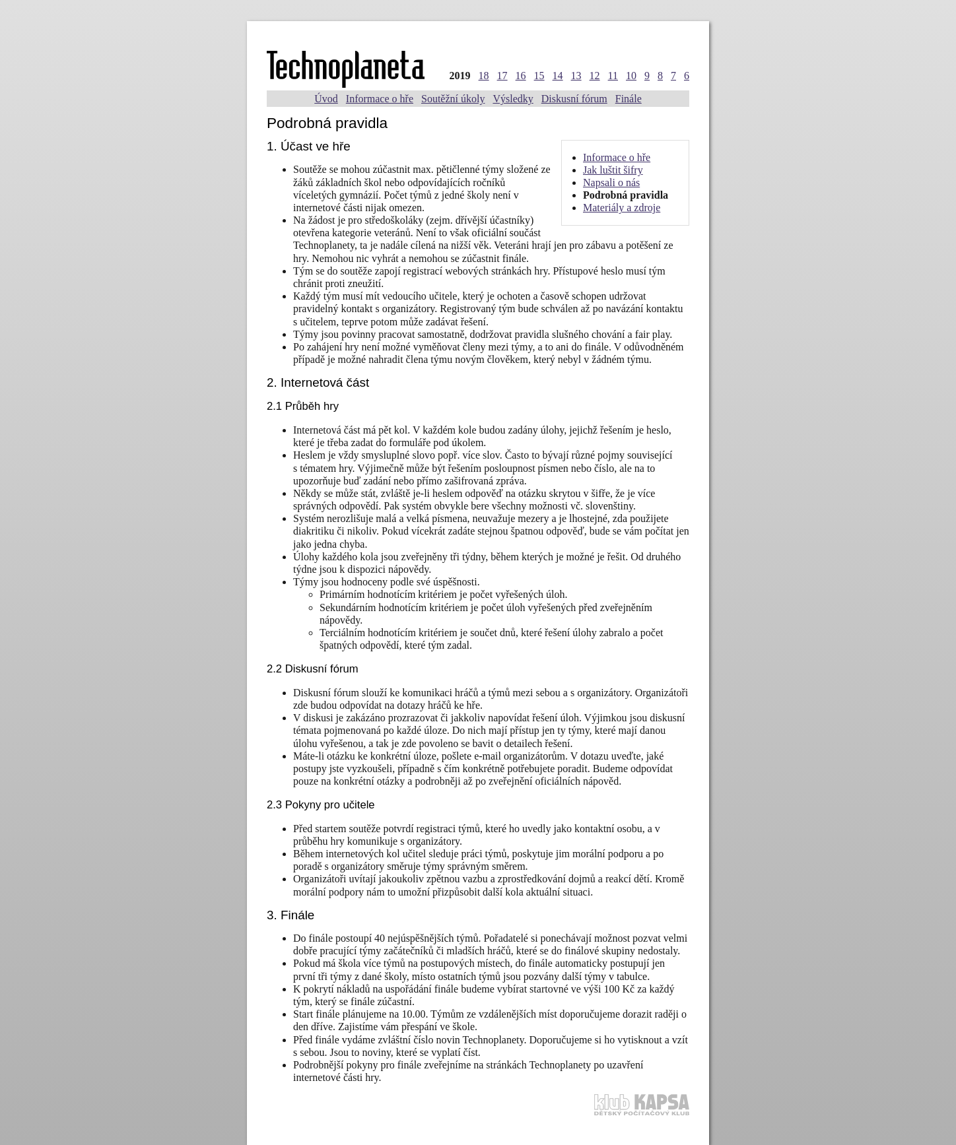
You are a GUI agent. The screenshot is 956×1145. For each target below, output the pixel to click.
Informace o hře (379, 98)
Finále (628, 98)
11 (613, 75)
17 (502, 75)
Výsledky (513, 98)
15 (539, 75)
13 (576, 75)
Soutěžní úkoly (453, 98)
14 (558, 75)
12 (595, 75)
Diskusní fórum (574, 98)
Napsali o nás (611, 182)
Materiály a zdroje (621, 207)
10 (631, 75)
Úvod (326, 98)
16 (521, 75)
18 (484, 75)
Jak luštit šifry (613, 170)
